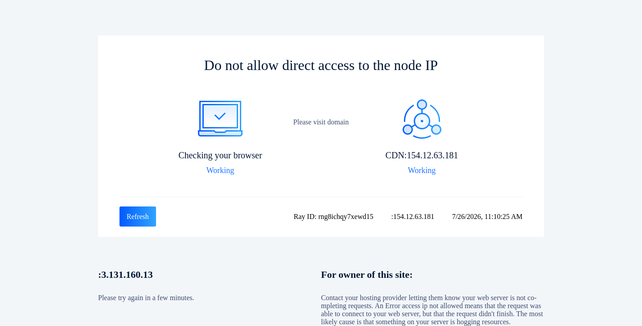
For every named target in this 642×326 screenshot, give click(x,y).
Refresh (138, 216)
